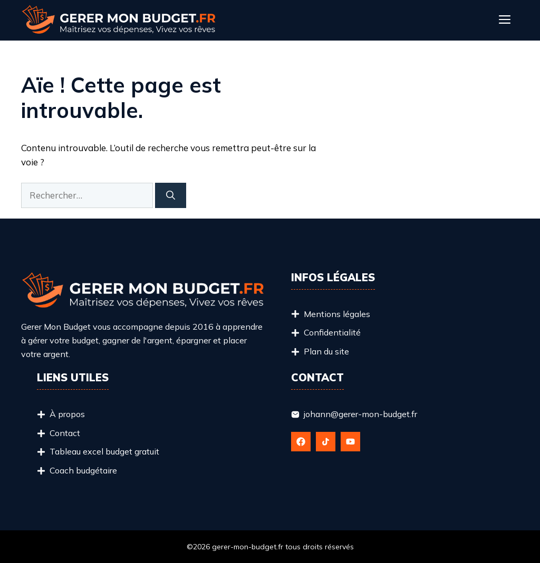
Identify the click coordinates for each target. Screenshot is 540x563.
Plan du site (326, 351)
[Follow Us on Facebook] (301, 441)
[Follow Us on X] (325, 441)
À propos (67, 414)
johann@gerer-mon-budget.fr (360, 414)
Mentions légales (337, 314)
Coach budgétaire (83, 470)
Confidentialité (332, 332)
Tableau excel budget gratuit (104, 451)
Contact (65, 433)
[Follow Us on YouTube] (350, 441)
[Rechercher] (170, 195)
